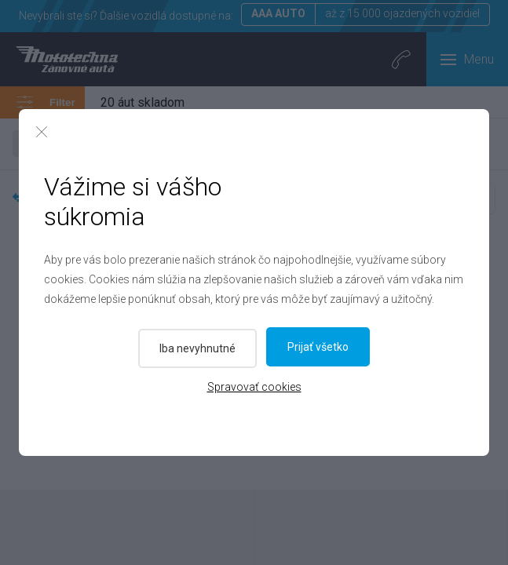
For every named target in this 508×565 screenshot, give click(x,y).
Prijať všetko (319, 347)
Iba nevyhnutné (196, 347)
